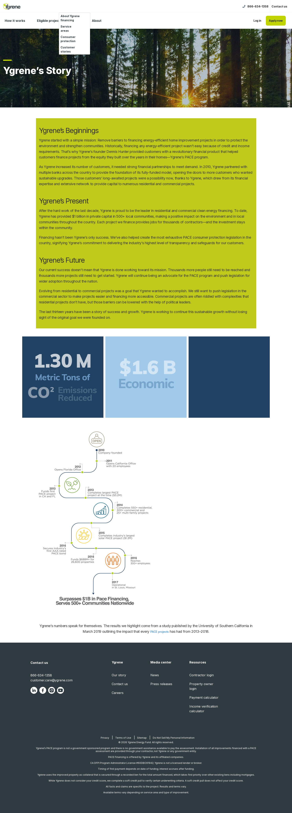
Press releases (161, 684)
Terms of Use (123, 737)
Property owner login (201, 686)
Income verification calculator (203, 708)
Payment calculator (203, 697)
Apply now (276, 20)
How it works (15, 21)
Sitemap (142, 737)
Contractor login (201, 675)
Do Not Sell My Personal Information (173, 737)
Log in (257, 20)
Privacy (105, 737)
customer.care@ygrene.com (51, 680)
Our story (119, 675)
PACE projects (159, 631)
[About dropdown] (106, 21)
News (154, 675)
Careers (117, 693)
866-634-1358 (257, 6)
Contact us (279, 6)
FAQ (77, 21)
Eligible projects (49, 21)
